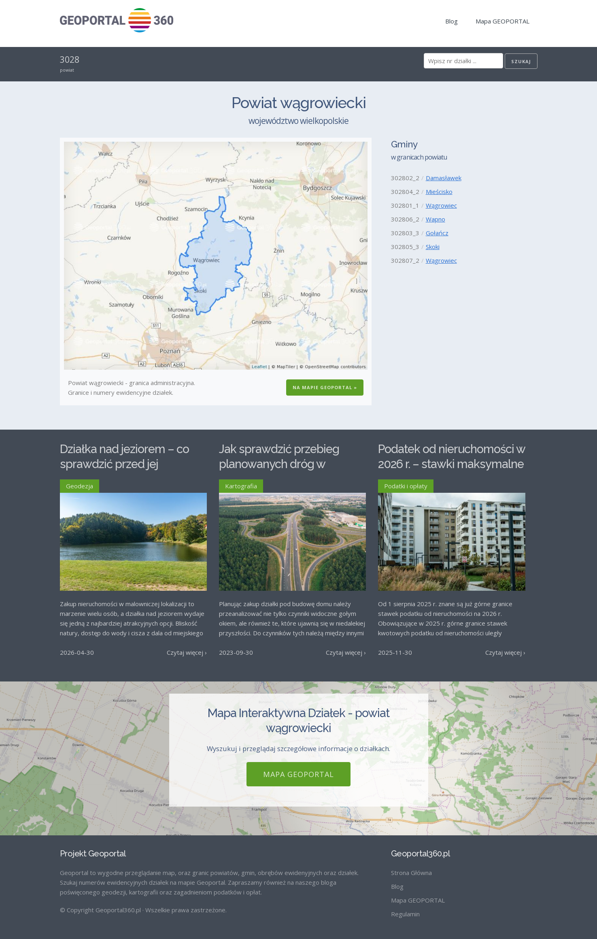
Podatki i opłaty (405, 486)
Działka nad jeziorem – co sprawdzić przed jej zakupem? (124, 463)
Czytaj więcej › (187, 652)
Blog (451, 21)
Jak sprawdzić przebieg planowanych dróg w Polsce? (279, 463)
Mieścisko (439, 191)
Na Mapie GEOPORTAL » (325, 387)
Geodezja (79, 486)
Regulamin (405, 914)
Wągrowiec (441, 205)
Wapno (435, 219)
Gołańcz (437, 233)
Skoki (433, 247)
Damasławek (443, 178)
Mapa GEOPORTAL (502, 21)
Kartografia (241, 486)
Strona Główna (411, 873)
